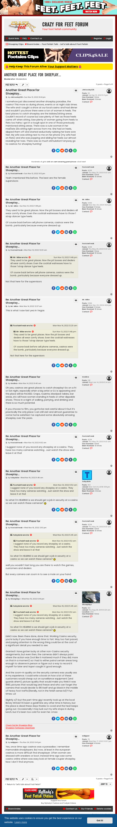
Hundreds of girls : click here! (58, 161)
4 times (97, 743)
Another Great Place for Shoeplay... (32, 74)
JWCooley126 (88, 90)
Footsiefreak (88, 167)
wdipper (86, 736)
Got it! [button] (100, 820)
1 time (96, 97)
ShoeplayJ (87, 604)
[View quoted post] (29, 257)
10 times (98, 177)
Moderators (21, 79)
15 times (98, 209)
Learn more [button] (20, 822)
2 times (98, 491)
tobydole (86, 481)
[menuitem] (23, 39)
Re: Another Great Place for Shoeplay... (23, 169)
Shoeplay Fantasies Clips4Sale (20, 728)
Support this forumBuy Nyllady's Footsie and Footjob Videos (58, 796)
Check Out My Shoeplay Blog (19, 725)
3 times (98, 99)
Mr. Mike (86, 199)
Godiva (85, 377)
